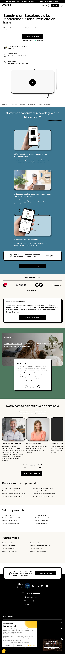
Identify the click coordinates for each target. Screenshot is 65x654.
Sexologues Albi (7, 543)
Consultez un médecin (45, 573)
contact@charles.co (34, 601)
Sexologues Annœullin (42, 518)
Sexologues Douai (41, 523)
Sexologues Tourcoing (9, 521)
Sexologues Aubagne (9, 546)
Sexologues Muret (36, 548)
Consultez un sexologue (32, 36)
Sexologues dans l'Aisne (10, 491)
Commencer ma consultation (31, 473)
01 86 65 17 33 (32, 597)
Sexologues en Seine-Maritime (43, 496)
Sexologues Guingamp (9, 551)
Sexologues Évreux (8, 548)
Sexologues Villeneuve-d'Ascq (12, 518)
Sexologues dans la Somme (11, 488)
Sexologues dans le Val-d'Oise (43, 488)
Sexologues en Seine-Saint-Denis (44, 494)
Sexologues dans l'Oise (40, 491)
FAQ (28, 604)
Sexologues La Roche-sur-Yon (40, 546)
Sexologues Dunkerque (38, 551)
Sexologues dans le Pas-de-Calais (13, 494)
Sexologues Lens (8, 515)
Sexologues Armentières (10, 523)
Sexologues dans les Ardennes (12, 496)
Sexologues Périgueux (37, 543)
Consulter (55, 5)
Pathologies (8, 616)
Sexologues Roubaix (42, 521)
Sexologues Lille (40, 515)
